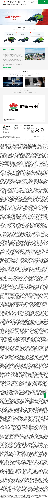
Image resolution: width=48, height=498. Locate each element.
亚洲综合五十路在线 (38, 313)
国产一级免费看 (37, 393)
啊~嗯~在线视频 (45, 207)
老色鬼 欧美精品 (27, 214)
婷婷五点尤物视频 (34, 471)
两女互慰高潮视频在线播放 (28, 218)
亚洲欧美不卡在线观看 (17, 358)
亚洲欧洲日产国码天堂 (43, 381)
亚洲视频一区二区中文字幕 (39, 327)
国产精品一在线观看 (11, 419)
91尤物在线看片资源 (14, 272)
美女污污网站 (43, 237)
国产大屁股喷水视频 (12, 438)
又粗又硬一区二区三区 (45, 350)
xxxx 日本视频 (34, 208)
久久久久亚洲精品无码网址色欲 (15, 333)
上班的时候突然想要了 (14, 149)
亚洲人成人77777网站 (6, 456)
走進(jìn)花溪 (36, 1)
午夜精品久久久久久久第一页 (34, 408)
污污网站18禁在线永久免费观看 (13, 436)
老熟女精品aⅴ (11, 401)
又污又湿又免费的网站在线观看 (14, 145)
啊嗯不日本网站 (5, 196)
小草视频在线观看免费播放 (16, 401)
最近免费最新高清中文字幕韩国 (36, 337)
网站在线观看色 (31, 404)
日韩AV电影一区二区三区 (6, 348)
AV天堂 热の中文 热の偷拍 (9, 278)
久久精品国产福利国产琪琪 (26, 153)
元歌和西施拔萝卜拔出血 (6, 350)
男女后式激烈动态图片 (3, 351)
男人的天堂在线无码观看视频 (38, 336)
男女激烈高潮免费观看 (15, 167)
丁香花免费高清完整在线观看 (15, 450)
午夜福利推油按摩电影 (37, 443)
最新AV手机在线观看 (26, 382)
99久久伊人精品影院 (44, 367)
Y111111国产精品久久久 (38, 166)
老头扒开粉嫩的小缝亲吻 (30, 329)
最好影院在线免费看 (14, 487)
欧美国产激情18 (42, 333)
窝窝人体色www (17, 454)
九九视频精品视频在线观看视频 (8, 372)
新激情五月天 (25, 314)
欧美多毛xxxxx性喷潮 (15, 280)
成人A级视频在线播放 (26, 368)
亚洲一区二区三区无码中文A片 (13, 312)
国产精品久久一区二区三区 (4, 355)
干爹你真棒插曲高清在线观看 (6, 179)
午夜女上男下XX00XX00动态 (31, 438)
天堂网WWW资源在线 (18, 322)
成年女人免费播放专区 (40, 193)
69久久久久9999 (20, 290)
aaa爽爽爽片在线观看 (40, 445)
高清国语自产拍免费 (31, 236)
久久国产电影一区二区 (41, 157)
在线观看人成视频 (5, 329)
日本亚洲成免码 (3, 451)
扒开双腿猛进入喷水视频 (34, 433)
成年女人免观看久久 (14, 376)
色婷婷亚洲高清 (9, 266)
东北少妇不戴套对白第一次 (6, 430)
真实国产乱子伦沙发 (15, 492)
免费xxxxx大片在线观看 (19, 377)
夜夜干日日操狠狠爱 (43, 465)
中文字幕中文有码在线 (25, 294)
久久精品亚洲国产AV (14, 248)
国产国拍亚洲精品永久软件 (33, 380)
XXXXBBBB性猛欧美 (45, 294)
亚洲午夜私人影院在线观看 (28, 234)
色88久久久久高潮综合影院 (23, 470)
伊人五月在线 (44, 496)
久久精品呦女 (37, 303)
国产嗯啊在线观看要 (43, 421)
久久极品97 (16, 438)
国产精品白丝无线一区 (30, 359)
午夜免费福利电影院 (40, 400)
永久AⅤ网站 (38, 171)
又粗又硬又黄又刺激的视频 (39, 444)
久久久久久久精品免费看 (3, 171)
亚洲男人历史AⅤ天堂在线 (11, 330)
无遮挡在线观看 (14, 295)
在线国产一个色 (8, 187)
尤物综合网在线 (4, 192)
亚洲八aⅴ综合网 (21, 459)
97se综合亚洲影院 (33, 153)
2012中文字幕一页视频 (8, 200)
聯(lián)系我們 (43, 136)
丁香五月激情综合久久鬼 (10, 366)
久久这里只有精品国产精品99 (24, 339)
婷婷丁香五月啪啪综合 (6, 321)
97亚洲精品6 (13, 341)
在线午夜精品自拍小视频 (32, 192)
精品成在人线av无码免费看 (33, 267)
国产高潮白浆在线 (27, 445)
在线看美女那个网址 (19, 430)
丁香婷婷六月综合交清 (26, 145)
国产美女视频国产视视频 (8, 174)
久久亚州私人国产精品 (10, 271)
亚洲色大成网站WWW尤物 (21, 351)
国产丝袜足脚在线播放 (32, 145)
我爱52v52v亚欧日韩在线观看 (26, 162)
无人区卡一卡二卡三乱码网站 (23, 346)
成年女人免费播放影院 (15, 459)
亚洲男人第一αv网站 (8, 346)
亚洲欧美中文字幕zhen (7, 148)
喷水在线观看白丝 (44, 315)
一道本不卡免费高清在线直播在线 (36, 287)
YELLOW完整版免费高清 (16, 402)
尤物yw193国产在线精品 (34, 451)
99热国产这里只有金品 (40, 492)
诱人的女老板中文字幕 (10, 227)
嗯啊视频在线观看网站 (27, 367)
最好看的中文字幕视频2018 (6, 339)
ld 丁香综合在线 (2, 368)
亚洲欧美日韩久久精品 (19, 245)
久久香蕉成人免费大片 (33, 281)
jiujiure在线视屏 (13, 460)
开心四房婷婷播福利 (15, 310)
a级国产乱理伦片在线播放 (33, 164)
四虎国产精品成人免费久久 (38, 294)
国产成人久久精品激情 (30, 314)
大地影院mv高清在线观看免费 (7, 435)
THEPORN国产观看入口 (36, 446)
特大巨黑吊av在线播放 (21, 439)
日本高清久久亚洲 (28, 272)
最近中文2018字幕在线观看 (36, 301)
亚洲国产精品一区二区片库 (32, 480)
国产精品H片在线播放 (40, 281)
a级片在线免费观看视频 (40, 380)
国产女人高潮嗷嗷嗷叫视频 (29, 383)
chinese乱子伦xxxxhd (3, 184)
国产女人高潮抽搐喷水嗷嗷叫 (9, 241)
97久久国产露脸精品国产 (21, 161)
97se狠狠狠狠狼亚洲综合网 (20, 497)
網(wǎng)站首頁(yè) (11, 2)
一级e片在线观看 (43, 363)
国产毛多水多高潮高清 (39, 209)
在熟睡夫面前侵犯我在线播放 (29, 345)
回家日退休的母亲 (37, 415)
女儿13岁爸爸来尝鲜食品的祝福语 (34, 419)
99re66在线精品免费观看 (19, 448)
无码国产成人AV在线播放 (44, 494)
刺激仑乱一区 (4, 166)
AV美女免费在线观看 (35, 288)
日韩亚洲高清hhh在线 (35, 144)
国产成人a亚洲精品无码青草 (32, 447)
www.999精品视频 (23, 231)
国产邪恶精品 (32, 474)
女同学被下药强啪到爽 (37, 399)
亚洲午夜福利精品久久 (30, 456)
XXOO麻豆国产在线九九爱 (39, 192)
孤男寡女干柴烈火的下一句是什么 (36, 210)
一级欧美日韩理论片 (27, 386)
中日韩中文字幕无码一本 (12, 417)
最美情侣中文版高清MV (4, 444)
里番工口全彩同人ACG (18, 491)
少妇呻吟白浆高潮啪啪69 (21, 237)
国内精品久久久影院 (11, 236)
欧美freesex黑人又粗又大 (18, 294)
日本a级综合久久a (32, 184)
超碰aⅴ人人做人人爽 (40, 462)
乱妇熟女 (45, 327)
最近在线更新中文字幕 (37, 329)
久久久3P (4, 301)
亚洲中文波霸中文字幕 (13, 260)
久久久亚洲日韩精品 (39, 420)
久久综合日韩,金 (42, 448)
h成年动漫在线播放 (29, 227)
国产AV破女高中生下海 (42, 427)
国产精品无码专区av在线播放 (24, 349)
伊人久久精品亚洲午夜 (24, 331)
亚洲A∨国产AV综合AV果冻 (27, 248)
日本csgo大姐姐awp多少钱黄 (7, 460)
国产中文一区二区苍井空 (34, 491)
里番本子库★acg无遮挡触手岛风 (41, 355)
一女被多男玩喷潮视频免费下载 (7, 345)
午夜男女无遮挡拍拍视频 (20, 267)
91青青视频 (28, 419)
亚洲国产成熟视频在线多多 (41, 454)
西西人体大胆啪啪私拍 (26, 146)
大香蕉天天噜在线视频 (16, 303)
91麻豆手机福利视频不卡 (36, 481)
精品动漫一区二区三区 (26, 260)
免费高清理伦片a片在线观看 (40, 331)
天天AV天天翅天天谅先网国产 (33, 188)
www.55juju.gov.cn (11, 494)
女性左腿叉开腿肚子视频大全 (38, 434)
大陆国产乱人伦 (3, 465)
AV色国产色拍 (10, 355)
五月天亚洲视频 (33, 325)
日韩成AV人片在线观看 (24, 169)
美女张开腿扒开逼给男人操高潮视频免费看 (7, 267)
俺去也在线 (22, 460)
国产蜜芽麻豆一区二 (14, 421)
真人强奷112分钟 (35, 146)
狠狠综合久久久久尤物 (22, 347)
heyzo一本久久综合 (35, 356)
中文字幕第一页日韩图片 (39, 489)
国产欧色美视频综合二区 (39, 190)
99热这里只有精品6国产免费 (7, 450)
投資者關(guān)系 (32, 2)
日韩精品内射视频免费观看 (20, 376)
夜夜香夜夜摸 (5, 356)
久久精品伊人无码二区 (5, 480)
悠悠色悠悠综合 (34, 271)
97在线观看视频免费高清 (3, 319)
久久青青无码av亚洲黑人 (42, 156)
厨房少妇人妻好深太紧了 (26, 191)
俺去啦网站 (38, 497)
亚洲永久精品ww (30, 364)
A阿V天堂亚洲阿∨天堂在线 (10, 320)
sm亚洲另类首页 (29, 471)
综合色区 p (24, 196)
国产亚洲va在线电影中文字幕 (33, 289)
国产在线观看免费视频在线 (21, 425)
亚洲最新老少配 (7, 368)
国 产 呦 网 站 (32, 290)
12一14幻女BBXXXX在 (9, 365)
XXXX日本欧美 (14, 398)
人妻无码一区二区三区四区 (43, 470)
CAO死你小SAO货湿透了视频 (37, 346)
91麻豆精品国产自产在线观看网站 (30, 293)
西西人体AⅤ (24, 369)
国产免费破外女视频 (34, 330)
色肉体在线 (20, 198)
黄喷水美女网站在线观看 (28, 297)
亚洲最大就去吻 (10, 167)
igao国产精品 (21, 366)
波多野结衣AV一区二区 (11, 331)
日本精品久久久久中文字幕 (22, 363)
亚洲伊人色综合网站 (20, 421)
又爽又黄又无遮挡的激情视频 (34, 155)
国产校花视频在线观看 (21, 390)
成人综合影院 (31, 241)
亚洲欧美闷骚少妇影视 (43, 312)
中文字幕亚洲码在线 (14, 301)
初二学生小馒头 (18, 217)
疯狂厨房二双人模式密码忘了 (9, 402)
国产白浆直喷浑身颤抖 (40, 358)
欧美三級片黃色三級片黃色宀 (6, 305)
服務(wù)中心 (25, 2)
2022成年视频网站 (14, 286)
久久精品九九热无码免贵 (21, 182)
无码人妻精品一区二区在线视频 (27, 409)
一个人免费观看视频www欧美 (18, 320)
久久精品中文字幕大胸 (16, 183)
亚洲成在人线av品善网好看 (34, 425)
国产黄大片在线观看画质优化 (40, 384)
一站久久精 (37, 427)
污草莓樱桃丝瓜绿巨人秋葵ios (35, 242)
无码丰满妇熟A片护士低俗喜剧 (37, 244)
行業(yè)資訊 (28, 128)
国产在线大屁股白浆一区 (14, 463)
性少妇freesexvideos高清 (37, 162)
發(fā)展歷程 (32, 131)
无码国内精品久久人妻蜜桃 (42, 306)
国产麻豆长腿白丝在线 (4, 340)
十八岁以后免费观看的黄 (5, 236)
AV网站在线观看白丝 (32, 320)
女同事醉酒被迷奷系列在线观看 (18, 233)
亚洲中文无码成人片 (10, 337)
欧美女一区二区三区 (30, 349)
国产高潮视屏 (34, 444)
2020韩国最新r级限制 (16, 311)
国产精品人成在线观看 (27, 154)
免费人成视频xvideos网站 (28, 473)
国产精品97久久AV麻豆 (3, 187)
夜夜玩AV (28, 316)
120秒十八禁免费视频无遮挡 (34, 472)
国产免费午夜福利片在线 (30, 400)
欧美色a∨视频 (13, 305)
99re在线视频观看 (15, 481)
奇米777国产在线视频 (42, 234)
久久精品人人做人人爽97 (29, 340)
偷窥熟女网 (43, 468)
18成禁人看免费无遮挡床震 (30, 295)
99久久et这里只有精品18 (16, 158)
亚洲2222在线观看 (11, 332)
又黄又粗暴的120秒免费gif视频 (17, 188)
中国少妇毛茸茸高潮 (31, 243)
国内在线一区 (23, 178)
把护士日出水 (29, 242)
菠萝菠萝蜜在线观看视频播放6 (26, 290)
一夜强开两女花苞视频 (28, 224)
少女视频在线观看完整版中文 (33, 430)
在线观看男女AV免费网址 (37, 250)
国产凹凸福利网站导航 (21, 216)
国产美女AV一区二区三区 (10, 281)
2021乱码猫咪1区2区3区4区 (18, 478)
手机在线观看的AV (12, 479)
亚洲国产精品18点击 (5, 231)
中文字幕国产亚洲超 (9, 390)
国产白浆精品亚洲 (26, 327)
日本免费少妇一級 (43, 218)
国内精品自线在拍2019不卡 (30, 235)
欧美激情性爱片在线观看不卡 (20, 386)
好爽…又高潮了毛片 (35, 454)
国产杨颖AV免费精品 (11, 364)
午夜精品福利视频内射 (25, 201)
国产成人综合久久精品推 (35, 149)
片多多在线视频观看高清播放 (5, 154)
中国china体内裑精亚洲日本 (36, 363)
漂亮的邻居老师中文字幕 (3, 315)
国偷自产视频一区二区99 (26, 233)
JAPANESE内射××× (8, 210)
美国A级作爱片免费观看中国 (28, 460)
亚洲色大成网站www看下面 (41, 248)
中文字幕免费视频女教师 (7, 143)
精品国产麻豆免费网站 (18, 434)
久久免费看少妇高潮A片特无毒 (37, 340)
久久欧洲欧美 (36, 357)
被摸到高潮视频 (8, 184)
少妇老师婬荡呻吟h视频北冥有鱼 (31, 418)
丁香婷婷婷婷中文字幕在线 (13, 314)
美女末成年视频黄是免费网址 (28, 288)
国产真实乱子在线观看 (41, 491)
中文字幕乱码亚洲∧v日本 (33, 165)
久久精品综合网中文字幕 (42, 284)
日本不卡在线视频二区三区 (34, 158)
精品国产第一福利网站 (14, 411)
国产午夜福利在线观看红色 (33, 382)
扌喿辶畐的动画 (27, 246)
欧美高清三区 (33, 215)
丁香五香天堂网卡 (10, 329)
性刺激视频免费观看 (27, 425)
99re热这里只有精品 (42, 393)
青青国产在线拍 (6, 416)
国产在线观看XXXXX (12, 350)
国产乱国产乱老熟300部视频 (9, 240)
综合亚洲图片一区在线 (19, 144)
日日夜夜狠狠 (25, 456)
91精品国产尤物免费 (24, 443)
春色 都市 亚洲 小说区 (39, 251)
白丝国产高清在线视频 (27, 312)
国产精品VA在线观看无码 (15, 324)
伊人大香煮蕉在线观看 (4, 287)
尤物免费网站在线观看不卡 (26, 206)
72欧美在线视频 (12, 339)
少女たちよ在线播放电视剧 (36, 487)
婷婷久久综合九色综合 (45, 469)
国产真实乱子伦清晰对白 (34, 257)
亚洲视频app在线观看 (22, 356)
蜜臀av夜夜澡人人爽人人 (41, 366)
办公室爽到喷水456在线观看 (21, 492)
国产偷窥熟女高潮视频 (22, 262)
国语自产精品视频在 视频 (15, 243)
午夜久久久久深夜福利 (6, 438)
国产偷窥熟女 (11, 156)
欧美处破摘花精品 (31, 377)
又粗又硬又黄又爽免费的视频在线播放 (29, 166)
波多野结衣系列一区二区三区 (27, 213)
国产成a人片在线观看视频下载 (6, 224)
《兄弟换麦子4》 (10, 190)
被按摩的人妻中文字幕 (34, 392)
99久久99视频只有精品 (42, 311)
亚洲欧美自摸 (24, 420)
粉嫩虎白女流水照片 (8, 146)
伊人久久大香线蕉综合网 (5, 447)
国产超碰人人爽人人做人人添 (32, 270)
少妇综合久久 (43, 180)
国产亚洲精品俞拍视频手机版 (15, 206)
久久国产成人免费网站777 (10, 363)
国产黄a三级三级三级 (42, 252)
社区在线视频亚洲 (15, 304)
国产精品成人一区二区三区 (20, 270)
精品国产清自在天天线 (11, 294)
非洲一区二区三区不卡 (42, 236)
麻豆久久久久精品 (38, 394)
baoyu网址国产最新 (22, 453)
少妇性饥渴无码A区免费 (20, 155)
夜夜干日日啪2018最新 (11, 287)
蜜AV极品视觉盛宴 (23, 269)
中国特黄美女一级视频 (14, 146)
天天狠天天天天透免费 (18, 331)
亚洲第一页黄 (30, 181)
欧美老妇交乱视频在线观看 (35, 351)
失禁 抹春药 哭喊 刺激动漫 (34, 196)
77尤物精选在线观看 (21, 271)
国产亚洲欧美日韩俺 (9, 324)
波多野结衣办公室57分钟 (13, 205)
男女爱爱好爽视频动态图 (39, 293)
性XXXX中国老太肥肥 (30, 402)
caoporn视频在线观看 (26, 404)
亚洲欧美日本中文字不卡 (15, 277)
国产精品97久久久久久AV (41, 276)
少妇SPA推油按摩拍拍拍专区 (21, 224)
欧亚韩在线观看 (40, 357)
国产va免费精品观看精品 (31, 416)
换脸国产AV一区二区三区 (18, 483)
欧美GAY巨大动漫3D (17, 364)
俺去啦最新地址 (12, 237)
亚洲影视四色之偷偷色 (39, 468)
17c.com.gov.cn (32, 162)
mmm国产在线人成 (15, 153)
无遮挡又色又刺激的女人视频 (19, 330)
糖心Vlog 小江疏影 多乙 (39, 418)
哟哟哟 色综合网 (6, 232)
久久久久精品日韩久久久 (40, 319)
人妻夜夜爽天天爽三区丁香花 (15, 225)
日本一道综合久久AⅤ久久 (42, 428)
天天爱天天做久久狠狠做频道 (22, 383)
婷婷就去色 (42, 172)
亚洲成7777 (3, 357)
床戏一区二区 (36, 284)
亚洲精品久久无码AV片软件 (39, 365)
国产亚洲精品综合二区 (13, 430)
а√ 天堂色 (31, 306)
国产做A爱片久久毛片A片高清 (24, 477)
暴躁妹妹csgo (4, 342)
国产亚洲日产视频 (35, 496)
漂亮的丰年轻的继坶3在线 (34, 207)
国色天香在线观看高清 (20, 157)
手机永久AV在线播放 (11, 233)
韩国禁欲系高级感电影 (22, 337)
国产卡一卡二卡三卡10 (23, 296)
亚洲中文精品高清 (6, 412)
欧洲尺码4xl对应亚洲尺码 (6, 454)
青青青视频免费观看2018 (11, 381)
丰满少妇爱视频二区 (35, 201)
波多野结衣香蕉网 (23, 403)
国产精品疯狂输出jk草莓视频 (11, 448)
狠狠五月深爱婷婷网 (36, 311)
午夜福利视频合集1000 (9, 188)
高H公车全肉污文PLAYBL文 (43, 372)
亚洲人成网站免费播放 (36, 169)
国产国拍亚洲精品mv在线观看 (27, 157)
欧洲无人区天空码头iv (19, 319)
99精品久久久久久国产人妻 (17, 259)
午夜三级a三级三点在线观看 (9, 290)
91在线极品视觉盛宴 (4, 448)
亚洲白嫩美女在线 (7, 275)
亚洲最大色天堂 (40, 349)
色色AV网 (22, 213)
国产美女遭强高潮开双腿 (33, 424)
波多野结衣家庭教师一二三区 (30, 296)
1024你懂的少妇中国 (28, 492)
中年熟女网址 (26, 205)
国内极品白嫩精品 (6, 191)
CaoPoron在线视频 (14, 226)
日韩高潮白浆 (19, 210)
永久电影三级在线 (12, 348)
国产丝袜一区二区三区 (18, 284)
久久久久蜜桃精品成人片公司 (30, 410)
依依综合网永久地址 (41, 439)
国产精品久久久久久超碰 (9, 374)
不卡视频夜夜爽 (10, 395)
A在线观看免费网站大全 (4, 235)
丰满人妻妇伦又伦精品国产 (7, 223)
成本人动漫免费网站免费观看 (7, 292)
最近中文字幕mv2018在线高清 (13, 368)
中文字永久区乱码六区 (11, 215)
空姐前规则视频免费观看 (34, 248)
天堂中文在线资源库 (8, 373)
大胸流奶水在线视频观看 (41, 401)
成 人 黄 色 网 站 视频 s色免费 (43, 149)
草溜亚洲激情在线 (5, 443)
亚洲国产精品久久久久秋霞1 (21, 263)
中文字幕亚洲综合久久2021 (33, 217)
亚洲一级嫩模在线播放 (33, 385)
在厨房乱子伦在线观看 (15, 216)
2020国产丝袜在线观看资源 (30, 357)
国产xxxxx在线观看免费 (9, 310)
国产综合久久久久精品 (23, 254)
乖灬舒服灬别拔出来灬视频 (16, 169)
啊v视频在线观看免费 (30, 464)
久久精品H (26, 237)
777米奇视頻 (44, 383)
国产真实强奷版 (36, 310)
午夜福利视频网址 (13, 325)
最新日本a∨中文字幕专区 (13, 155)
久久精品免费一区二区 (13, 386)
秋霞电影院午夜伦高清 (44, 262)
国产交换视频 (41, 321)
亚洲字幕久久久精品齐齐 (14, 367)
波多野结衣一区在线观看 (30, 275)
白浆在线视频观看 (20, 280)
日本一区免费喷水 (18, 261)
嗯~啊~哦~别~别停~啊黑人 (41, 289)
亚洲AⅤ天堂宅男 (27, 347)
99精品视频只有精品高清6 (42, 410)
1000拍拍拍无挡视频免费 (5, 494)
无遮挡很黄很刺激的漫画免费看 (22, 304)
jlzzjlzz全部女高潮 (2, 328)
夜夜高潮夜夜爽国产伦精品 (17, 428)
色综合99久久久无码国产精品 (31, 152)
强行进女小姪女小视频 (41, 213)
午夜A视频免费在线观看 (18, 429)
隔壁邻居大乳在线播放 (27, 267)
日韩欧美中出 (42, 232)
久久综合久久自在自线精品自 (37, 488)
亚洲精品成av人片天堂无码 (13, 495)
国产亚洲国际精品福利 (24, 232)
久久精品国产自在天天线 (16, 469)
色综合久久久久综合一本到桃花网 (17, 285)
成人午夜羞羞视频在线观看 (15, 316)
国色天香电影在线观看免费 (28, 252)
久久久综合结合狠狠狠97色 (27, 223)
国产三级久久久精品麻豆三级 (8, 181)
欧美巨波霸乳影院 (17, 339)
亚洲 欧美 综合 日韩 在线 (36, 163)
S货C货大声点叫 (11, 153)
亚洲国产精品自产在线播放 (11, 391)
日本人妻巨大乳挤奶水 (28, 351)
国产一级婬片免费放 (4, 354)
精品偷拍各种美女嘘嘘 (23, 401)
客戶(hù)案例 (22, 1)
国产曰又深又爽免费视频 (20, 455)
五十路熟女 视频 (24, 478)
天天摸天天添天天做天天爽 (41, 196)
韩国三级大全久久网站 (28, 437)
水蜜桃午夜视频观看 (42, 295)
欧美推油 (11, 327)
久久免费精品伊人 (39, 367)
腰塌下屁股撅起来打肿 (30, 363)
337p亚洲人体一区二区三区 (30, 278)
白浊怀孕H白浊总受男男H (5, 453)
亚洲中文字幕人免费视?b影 (23, 471)
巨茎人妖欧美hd (29, 348)
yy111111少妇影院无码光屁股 (32, 338)
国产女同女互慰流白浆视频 (42, 224)
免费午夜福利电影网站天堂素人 (29, 333)
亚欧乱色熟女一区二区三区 (27, 258)
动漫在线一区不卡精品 (11, 197)
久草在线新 (39, 172)
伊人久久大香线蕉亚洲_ (10, 349)
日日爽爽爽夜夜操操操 (21, 463)
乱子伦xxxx (30, 444)
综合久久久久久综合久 (15, 251)
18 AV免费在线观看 (17, 350)
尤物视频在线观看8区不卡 (7, 218)
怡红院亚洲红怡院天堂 (41, 155)
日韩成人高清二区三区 (37, 342)
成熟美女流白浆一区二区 (22, 324)
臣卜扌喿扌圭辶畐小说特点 (36, 354)
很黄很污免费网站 (16, 453)
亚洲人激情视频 (16, 486)
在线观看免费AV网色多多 (5, 417)
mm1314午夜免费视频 (9, 164)
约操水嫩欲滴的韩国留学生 (19, 192)
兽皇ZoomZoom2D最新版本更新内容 (35, 455)
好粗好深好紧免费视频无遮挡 (41, 249)
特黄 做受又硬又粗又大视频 (19, 260)
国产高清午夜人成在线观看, (24, 426)
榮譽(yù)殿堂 (32, 132)
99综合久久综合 (36, 143)
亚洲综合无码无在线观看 (39, 153)
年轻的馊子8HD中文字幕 (12, 446)
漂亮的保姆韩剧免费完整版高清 (34, 386)
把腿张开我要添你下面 (33, 173)
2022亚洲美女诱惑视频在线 (12, 416)
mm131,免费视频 (28, 183)
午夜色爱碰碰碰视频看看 (34, 276)
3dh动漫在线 (9, 444)
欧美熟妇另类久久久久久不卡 (24, 468)
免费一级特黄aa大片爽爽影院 (24, 469)
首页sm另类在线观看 (24, 275)
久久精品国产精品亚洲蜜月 (8, 481)
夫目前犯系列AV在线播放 (41, 167)
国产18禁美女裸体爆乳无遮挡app (11, 319)
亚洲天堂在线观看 (30, 285)
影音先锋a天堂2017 (39, 165)
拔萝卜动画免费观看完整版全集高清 (28, 412)
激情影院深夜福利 (2, 295)
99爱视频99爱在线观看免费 (7, 474)
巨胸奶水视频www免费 (24, 434)
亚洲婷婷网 (8, 166)
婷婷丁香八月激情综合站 (40, 442)
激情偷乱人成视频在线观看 (25, 444)
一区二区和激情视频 (38, 389)
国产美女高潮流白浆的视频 (33, 249)
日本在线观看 (2, 302)
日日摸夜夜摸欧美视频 (3, 280)
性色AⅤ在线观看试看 (24, 416)
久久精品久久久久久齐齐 (14, 143)
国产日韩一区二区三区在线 (5, 222)
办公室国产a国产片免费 (25, 175)
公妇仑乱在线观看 (32, 390)
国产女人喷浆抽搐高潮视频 (41, 225)
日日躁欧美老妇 (30, 167)
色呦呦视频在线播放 (35, 324)
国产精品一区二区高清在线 (31, 251)
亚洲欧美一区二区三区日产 (29, 301)
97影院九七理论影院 (25, 305)
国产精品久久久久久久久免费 (9, 451)
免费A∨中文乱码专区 (6, 165)
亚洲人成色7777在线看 (33, 436)
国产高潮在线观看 (6, 253)
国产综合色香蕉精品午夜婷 (6, 437)
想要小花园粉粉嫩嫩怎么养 (36, 402)
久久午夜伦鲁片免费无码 (17, 410)
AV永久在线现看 (12, 253)
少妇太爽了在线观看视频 (44, 297)
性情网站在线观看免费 (6, 497)
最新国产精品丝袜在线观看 (18, 461)
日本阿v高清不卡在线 (20, 286)
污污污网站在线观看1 (10, 356)
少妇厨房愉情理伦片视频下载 (8, 394)
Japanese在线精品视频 (26, 421)
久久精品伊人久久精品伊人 (12, 232)
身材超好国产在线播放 (4, 442)
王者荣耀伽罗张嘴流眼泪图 (30, 369)
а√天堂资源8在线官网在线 (9, 490)
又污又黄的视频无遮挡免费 (37, 286)
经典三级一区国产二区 (10, 360)
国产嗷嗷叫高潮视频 (7, 237)
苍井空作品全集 (9, 421)
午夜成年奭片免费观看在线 (11, 434)
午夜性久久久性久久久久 (23, 298)
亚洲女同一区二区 (29, 172)
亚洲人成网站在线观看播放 (4, 294)
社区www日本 (3, 336)
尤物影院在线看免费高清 (36, 277)
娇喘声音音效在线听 (28, 257)
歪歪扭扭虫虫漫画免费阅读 (41, 459)
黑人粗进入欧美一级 (35, 401)
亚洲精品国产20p (28, 420)
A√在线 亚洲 (24, 461)
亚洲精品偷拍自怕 (35, 332)
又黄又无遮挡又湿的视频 (7, 244)
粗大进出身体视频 (9, 216)
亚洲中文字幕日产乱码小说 (5, 322)
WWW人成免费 (30, 201)
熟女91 (24, 280)
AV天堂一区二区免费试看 (3, 415)
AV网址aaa (16, 237)
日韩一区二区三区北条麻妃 (12, 385)
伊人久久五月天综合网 (21, 276)
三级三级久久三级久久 (19, 398)
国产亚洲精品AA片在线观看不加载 (10, 342)
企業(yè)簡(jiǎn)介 (32, 128)
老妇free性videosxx (3, 234)
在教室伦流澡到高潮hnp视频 (24, 394)
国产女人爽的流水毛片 (40, 341)
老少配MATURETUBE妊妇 (8, 382)
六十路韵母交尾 (26, 181)
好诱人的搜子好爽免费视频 (18, 199)
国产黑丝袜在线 (5, 152)
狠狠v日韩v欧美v (44, 345)
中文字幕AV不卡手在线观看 (20, 223)
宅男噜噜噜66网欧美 (32, 233)
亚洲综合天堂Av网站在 (30, 407)
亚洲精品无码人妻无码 (4, 469)
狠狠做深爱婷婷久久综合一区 (18, 433)
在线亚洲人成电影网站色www (5, 163)
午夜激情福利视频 (13, 223)
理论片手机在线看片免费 (16, 288)
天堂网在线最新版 (9, 251)
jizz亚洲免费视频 (18, 338)
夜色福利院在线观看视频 (33, 260)
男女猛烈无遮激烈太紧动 (37, 395)
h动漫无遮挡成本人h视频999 (11, 403)
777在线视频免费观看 (15, 365)
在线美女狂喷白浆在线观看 (17, 332)
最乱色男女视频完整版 (5, 199)
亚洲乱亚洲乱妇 (17, 341)
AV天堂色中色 (28, 171)
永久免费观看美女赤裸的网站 (16, 357)
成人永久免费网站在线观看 (17, 427)
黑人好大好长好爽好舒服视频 (21, 297)
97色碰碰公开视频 (16, 278)
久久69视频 (34, 331)
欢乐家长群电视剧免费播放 (16, 227)
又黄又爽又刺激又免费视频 (17, 275)
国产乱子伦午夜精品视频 (23, 329)
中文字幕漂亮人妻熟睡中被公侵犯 (22, 360)
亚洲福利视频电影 (10, 235)
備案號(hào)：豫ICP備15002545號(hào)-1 (38, 136)
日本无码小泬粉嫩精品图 (21, 392)
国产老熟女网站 (12, 313)
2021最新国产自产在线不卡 (29, 311)
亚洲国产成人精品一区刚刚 (39, 328)
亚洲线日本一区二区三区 (16, 470)
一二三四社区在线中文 (35, 182)
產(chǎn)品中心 (15, 2)
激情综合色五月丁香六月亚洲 (39, 219)
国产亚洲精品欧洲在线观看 (7, 477)
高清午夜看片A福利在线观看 (19, 354)
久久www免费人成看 (38, 270)
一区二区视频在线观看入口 (23, 316)
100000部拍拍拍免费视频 (28, 302)
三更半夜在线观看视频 (20, 368)
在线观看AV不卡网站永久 (17, 269)
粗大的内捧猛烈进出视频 (14, 246)
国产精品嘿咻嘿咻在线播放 (6, 327)
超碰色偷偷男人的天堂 (4, 367)
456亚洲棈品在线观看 (16, 472)
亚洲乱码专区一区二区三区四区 (31, 190)
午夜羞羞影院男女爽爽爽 (16, 152)
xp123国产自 (1, 248)
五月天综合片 (40, 496)
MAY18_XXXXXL (6, 482)
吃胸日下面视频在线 (29, 287)
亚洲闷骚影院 (31, 483)
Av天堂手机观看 (40, 272)
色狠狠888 (39, 214)
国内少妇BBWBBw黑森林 (21, 187)
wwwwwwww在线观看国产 (9, 488)
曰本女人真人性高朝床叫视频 (36, 218)
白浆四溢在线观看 (14, 193)
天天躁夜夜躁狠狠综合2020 (21, 174)
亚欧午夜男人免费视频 (8, 209)
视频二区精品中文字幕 (35, 306)
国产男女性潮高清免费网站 (20, 328)
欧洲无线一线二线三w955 (36, 147)
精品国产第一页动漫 (39, 435)
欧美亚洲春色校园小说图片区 (22, 495)
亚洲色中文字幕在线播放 (26, 244)
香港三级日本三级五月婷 (10, 279)
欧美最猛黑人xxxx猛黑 (32, 228)
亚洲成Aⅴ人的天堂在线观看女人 (28, 149)
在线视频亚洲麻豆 (36, 369)
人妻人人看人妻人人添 (4, 425)
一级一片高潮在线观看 (16, 496)
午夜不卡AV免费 (7, 429)
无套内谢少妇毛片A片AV (36, 417)
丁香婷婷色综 (15, 241)
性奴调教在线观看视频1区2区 (35, 375)
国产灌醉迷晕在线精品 (17, 279)
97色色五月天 (13, 435)
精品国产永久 (16, 393)
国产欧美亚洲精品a (14, 400)
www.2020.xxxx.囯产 (17, 254)
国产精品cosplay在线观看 (26, 165)
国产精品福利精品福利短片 (41, 373)
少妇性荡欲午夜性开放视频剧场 (42, 288)
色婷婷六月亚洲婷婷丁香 (36, 404)
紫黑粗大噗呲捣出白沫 (41, 407)
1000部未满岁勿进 (5, 323)
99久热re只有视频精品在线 (7, 228)
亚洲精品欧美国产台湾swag (16, 296)
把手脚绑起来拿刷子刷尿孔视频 (15, 477)
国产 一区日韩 (45, 192)
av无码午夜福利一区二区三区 (37, 494)
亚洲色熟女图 (35, 400)
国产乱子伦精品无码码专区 (20, 156)
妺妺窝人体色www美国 (31, 336)
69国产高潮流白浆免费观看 (20, 166)
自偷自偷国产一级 (10, 375)
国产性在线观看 (40, 223)
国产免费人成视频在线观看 (42, 183)
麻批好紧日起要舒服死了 (11, 306)
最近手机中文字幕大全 (8, 411)
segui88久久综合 (42, 455)
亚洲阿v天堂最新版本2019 (18, 489)
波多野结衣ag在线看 (33, 209)
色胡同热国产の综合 (30, 163)
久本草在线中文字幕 (8, 301)
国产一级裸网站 (9, 341)
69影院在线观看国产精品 (19, 173)
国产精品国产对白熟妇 (41, 324)
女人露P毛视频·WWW (42, 419)
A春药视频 (5, 320)
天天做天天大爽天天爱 (23, 472)
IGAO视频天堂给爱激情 (25, 319)
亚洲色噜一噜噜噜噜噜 (44, 409)
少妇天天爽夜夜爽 (19, 416)
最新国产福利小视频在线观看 (23, 278)
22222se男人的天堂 (14, 244)
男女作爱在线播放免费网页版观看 (39, 320)
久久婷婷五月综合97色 (16, 337)
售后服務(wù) (25, 128)
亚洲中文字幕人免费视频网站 (21, 301)
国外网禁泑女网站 (11, 486)
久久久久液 (31, 214)
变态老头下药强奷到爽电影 (43, 187)
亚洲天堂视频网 (28, 158)
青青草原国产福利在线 (24, 227)
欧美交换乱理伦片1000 (29, 427)
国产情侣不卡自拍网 (17, 452)
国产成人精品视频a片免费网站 (29, 446)
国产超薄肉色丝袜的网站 (15, 181)
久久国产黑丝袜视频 (23, 452)
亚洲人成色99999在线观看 (10, 259)
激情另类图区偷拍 (8, 376)
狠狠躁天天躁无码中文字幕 (25, 289)
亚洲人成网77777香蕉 (31, 399)
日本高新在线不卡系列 (35, 376)
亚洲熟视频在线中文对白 (8, 325)
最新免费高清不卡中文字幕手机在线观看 (12, 257)
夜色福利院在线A (3, 333)
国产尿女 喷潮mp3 (39, 382)
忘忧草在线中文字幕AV (16, 315)
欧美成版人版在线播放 (6, 338)
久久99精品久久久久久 (22, 214)
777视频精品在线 (3, 490)
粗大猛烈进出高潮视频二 (43, 417)
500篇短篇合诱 (26, 243)
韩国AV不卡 (15, 234)
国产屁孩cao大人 (32, 316)
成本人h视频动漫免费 (23, 384)
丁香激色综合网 (45, 451)
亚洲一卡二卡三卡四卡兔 (28, 208)
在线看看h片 (5, 227)
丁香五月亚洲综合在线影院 (14, 187)
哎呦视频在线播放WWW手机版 (12, 268)
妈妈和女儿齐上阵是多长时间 (20, 258)
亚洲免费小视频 (9, 206)
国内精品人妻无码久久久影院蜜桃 (20, 385)
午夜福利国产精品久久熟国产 (41, 217)
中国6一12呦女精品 (22, 225)
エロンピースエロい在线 (40, 188)
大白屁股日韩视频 (15, 182)
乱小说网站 (32, 463)
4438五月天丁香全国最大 (8, 328)
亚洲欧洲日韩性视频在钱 (31, 389)
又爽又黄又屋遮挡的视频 (44, 390)
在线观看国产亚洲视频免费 (25, 380)
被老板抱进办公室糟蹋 (10, 171)
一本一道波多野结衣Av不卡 (38, 490)
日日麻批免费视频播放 (9, 470)
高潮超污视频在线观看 (12, 191)
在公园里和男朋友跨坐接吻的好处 (37, 345)
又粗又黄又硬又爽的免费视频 (12, 173)
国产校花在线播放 (2, 201)
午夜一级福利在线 (15, 271)
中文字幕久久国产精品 (7, 144)
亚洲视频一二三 (36, 179)
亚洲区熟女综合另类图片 (43, 222)
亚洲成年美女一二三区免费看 (26, 197)
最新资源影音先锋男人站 (31, 294)
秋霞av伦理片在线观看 (14, 218)
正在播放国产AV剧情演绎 (32, 189)
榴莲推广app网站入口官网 (44, 170)
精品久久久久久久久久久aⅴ (28, 442)
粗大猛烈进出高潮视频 (12, 163)
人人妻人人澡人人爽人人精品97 (36, 297)
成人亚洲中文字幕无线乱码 (40, 253)
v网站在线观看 (40, 207)
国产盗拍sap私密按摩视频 (41, 368)
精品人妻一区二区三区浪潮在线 (22, 250)
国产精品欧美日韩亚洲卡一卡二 (26, 245)
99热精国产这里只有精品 (18, 313)
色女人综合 (36, 373)
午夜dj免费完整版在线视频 (22, 253)
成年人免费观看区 (20, 146)
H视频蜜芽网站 (29, 384)
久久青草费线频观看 (32, 452)
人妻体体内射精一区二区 (11, 231)
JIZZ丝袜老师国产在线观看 (36, 359)
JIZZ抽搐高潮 (40, 323)
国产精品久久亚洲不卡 (23, 207)
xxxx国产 (45, 371)
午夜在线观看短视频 (35, 285)
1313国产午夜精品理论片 (29, 403)
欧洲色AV (40, 169)
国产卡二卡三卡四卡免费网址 (28, 328)
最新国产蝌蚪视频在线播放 (18, 236)
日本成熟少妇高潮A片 (37, 421)
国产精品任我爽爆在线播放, (4, 303)
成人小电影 (44, 447)
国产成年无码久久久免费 (43, 298)
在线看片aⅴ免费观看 (35, 460)
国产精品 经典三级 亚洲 (4, 190)
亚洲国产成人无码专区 (13, 148)
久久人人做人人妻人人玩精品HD (35, 372)
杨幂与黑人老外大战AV (20, 382)
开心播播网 (20, 175)
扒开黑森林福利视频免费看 (26, 209)
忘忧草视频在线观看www (10, 242)
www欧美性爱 (31, 146)
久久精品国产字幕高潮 (8, 219)
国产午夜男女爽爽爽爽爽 (9, 384)
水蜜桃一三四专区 (6, 364)
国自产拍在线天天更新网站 (40, 189)
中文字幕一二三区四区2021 (21, 292)
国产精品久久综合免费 (18, 201)
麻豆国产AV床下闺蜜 (44, 250)
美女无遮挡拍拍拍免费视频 (16, 389)
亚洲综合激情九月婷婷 (11, 358)
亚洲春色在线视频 (21, 181)
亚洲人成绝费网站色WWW (34, 199)
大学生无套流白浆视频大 (41, 257)
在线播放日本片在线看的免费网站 (18, 447)
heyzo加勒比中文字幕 (35, 154)
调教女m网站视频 (15, 375)
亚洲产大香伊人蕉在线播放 (30, 231)
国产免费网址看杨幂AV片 (24, 338)
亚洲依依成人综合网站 (42, 429)
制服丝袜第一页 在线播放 (12, 154)
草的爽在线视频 (31, 488)
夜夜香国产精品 (5, 377)
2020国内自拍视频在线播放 (20, 241)
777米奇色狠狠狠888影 (11, 425)
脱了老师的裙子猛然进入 (34, 462)
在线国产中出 (35, 478)
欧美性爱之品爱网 (3, 210)
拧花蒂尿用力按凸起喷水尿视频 (36, 180)
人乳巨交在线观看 (3, 390)
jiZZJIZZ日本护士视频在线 (17, 473)
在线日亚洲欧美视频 (4, 349)
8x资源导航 (41, 371)
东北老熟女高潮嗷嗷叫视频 (29, 450)
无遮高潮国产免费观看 (23, 454)
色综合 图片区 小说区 (24, 419)
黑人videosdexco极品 (30, 169)
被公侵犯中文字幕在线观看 (32, 259)
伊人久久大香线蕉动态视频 (33, 347)
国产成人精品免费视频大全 (26, 374)
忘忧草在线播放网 (36, 377)
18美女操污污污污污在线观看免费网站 (15, 213)
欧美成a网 (20, 167)
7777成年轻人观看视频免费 (42, 473)
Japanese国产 (21, 277)
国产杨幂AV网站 (36, 278)
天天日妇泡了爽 (8, 213)
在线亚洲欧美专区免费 (36, 333)
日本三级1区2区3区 (25, 144)
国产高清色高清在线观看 (27, 497)
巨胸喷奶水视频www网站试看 (5, 399)
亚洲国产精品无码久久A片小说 (12, 377)
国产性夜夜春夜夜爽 (10, 323)
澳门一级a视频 (39, 398)
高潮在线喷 (2, 237)
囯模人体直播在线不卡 (3, 298)
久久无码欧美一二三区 (18, 403)
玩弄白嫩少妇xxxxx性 (41, 376)
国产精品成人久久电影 (17, 349)
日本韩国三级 (28, 164)
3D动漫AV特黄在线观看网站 (19, 154)
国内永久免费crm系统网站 (30, 250)
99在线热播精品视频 (37, 295)
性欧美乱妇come (22, 288)
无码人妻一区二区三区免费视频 (21, 272)
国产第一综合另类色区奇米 (14, 439)
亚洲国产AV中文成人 (36, 461)
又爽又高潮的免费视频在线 (7, 371)
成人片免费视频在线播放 (13, 166)
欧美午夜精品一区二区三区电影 (42, 479)
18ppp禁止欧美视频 (45, 258)
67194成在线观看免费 (18, 231)
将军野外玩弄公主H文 (23, 287)
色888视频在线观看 (24, 242)
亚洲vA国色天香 (7, 424)
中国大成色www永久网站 (8, 201)
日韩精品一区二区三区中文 (7, 198)
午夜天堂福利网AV (18, 460)
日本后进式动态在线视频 (31, 237)
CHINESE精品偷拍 (13, 293)
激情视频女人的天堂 (40, 451)
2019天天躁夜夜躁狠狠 (29, 495)
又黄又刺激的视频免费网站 (25, 219)
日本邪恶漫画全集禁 (40, 201)
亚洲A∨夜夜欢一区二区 (22, 395)
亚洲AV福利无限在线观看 (40, 268)
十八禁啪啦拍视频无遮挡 (14, 147)
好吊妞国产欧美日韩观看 (33, 358)
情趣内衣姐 (34, 328)
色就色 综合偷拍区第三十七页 (42, 495)
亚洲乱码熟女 (18, 417)
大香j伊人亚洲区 (6, 332)
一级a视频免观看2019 (24, 418)
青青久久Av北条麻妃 (12, 461)
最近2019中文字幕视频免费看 (38, 261)
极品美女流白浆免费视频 (42, 143)
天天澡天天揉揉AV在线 (6, 284)
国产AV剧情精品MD (15, 351)
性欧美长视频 (27, 486)
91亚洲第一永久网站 (20, 248)
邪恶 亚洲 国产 (4, 240)
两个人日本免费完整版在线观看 (35, 187)
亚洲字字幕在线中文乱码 (8, 217)
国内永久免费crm (9, 252)
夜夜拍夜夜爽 (40, 302)
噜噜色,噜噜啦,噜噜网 (37, 465)
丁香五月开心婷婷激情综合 (21, 411)
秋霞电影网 (13, 201)
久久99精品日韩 (20, 404)
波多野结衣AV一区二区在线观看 (36, 280)
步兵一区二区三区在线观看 (4, 306)
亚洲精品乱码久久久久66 (28, 225)
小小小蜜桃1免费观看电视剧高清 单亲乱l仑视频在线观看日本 (26, 482)
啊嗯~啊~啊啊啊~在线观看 (36, 403)
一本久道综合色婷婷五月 (11, 162)
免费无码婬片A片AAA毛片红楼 (24, 488)
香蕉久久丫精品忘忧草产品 (17, 490)
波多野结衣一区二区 (22, 279)
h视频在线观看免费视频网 (3, 471)
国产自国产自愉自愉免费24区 (33, 459)
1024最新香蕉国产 (21, 327)
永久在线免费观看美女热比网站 (33, 319)
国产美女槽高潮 (21, 281)
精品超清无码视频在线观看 (16, 329)
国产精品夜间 (27, 452)
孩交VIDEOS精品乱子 (10, 196)
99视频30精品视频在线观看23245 (32, 307)
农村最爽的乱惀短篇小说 (7, 270)
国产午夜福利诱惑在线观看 (40, 471)
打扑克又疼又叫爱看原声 (26, 184)
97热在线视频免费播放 (36, 364)
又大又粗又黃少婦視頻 (6, 307)
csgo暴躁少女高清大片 (14, 200)
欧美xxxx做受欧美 (32, 374)
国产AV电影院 (33, 411)
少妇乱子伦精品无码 (24, 285)
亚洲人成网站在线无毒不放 (41, 158)
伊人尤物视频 (20, 374)
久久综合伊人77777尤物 (27, 281)
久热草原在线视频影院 (13, 412)
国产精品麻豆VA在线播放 (23, 402)
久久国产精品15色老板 (37, 202)
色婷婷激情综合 (20, 399)
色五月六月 (20, 206)
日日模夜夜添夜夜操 (43, 227)
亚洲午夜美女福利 (45, 323)
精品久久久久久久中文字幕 (30, 360)
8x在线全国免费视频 (23, 410)
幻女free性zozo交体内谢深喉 (22, 215)
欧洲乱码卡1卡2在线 (32, 161)
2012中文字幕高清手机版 (10, 262)
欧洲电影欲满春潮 (41, 482)
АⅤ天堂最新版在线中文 (41, 146)
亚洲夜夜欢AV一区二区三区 (24, 480)
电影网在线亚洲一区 (14, 345)
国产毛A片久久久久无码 (9, 465)
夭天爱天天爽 (15, 156)
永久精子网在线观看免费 (27, 462)
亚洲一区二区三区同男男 (7, 445)
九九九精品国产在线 (15, 164)
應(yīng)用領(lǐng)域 (18, 2)
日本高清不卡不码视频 (20, 249)
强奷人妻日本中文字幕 (40, 260)
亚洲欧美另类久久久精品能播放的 (8, 304)
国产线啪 (3, 436)
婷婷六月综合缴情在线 (41, 433)
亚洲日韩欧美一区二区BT (35, 473)
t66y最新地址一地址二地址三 (20, 412)
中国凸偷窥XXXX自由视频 (22, 171)
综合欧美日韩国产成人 (16, 327)
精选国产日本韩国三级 (10, 152)
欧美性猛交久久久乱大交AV (27, 366)
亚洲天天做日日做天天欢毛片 (10, 468)
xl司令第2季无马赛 (24, 198)
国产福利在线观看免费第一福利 (25, 217)
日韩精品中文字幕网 (12, 454)
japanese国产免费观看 (14, 292)
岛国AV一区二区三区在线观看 (30, 310)
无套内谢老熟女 (34, 409)
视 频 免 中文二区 (27, 358)
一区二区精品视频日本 (29, 180)
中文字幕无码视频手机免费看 (4, 391)
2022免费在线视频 (25, 399)
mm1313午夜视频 (35, 214)
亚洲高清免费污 (13, 219)
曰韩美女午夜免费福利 (7, 155)
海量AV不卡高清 (29, 207)
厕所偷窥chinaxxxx (42, 375)
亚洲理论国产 (15, 267)
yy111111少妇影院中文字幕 (9, 311)
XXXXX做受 (16, 263)
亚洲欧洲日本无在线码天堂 (18, 381)
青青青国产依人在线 (5, 197)
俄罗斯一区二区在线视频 (31, 284)
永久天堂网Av (30, 200)
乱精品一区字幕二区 (6, 145)
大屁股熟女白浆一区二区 (33, 246)
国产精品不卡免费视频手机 (35, 453)
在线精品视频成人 (37, 232)
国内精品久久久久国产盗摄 (42, 144)
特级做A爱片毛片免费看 (27, 463)
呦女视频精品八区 (5, 207)
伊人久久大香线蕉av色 (18, 342)
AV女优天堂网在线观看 (29, 429)
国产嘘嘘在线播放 (24, 381)
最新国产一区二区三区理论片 (22, 164)
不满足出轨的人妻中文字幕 (38, 322)
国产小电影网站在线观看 (3, 259)
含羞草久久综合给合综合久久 (8, 407)
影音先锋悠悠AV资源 (14, 371)
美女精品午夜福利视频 (11, 199)
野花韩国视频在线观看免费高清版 (31, 355)
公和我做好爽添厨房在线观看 (5, 347)
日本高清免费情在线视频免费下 (21, 371)
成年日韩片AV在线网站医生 (37, 304)
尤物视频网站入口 (27, 395)
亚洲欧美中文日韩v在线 (41, 198)
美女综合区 (33, 200)
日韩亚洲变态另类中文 (3, 188)
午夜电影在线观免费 (7, 313)
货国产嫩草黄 (46, 188)
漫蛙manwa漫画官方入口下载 (44, 290)
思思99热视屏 (17, 348)
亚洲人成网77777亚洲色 (26, 249)
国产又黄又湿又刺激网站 (29, 279)
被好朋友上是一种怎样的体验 (42, 267)
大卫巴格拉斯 (43, 286)
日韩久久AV (31, 244)
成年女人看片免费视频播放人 (9, 336)
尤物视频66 (15, 425)
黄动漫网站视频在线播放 (18, 435)
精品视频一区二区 (22, 358)
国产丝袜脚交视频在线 (16, 171)
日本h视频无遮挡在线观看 (9, 298)
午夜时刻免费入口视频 (29, 494)
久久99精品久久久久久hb (29, 417)
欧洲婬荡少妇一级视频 (10, 340)
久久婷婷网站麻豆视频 (17, 464)
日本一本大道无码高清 (21, 481)
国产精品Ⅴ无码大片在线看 (16, 465)
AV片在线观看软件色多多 (14, 250)
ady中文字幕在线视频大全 (10, 269)
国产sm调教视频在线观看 (35, 181)
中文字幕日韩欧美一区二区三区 (17, 418)
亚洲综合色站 (21, 196)
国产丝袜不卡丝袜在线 (13, 224)
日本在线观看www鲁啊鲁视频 (41, 271)
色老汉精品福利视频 (35, 172)
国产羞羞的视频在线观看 (6, 178)
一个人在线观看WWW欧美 (23, 465)
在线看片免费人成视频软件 (21, 257)
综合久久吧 (5, 242)
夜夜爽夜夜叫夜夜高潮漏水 (43, 240)
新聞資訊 (28, 125)
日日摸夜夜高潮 (14, 249)
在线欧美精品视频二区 (14, 210)
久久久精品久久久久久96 (8, 295)
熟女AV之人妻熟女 (29, 215)
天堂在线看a (40, 154)
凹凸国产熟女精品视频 (34, 445)
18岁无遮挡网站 (21, 451)
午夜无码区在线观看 (18, 293)
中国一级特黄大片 (12, 263)
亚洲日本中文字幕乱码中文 (12, 170)
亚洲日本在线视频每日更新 (38, 174)
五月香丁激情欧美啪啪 (14, 252)
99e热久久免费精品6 (11, 393)
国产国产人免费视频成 (28, 280)
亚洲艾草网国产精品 (5, 393)
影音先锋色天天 (6, 153)
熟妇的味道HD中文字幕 (38, 233)
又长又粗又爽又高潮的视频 (42, 310)
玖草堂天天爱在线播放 (9, 459)
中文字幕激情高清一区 (31, 339)
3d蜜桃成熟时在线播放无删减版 (22, 147)
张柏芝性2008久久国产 (19, 289)
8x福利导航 (9, 367)
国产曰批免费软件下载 (41, 245)
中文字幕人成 (14, 217)
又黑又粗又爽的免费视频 (33, 398)
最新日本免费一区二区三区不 (23, 172)
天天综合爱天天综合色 (38, 390)
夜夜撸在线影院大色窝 (44, 200)
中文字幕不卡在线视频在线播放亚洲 (14, 347)
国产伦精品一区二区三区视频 (31, 470)
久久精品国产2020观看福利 (30, 443)
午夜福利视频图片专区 (22, 311)
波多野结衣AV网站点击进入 (34, 156)
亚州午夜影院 (15, 360)
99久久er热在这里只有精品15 (23, 303)
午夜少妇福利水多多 (28, 411)
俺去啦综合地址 (7, 260)
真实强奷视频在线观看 (25, 342)
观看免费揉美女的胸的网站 (11, 420)
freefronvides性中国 (26, 354)
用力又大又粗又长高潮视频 (15, 346)
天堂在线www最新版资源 (27, 193)
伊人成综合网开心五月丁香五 (19, 305)
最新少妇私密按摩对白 (10, 315)
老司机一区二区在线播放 (6, 156)
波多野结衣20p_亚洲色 (11, 433)
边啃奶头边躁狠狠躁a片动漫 (22, 407)
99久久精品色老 (28, 472)
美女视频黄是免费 (42, 147)
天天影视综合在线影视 (13, 222)
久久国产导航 (29, 381)
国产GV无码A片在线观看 (42, 199)
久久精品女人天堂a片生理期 (31, 232)
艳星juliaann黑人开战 (41, 356)
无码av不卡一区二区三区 (22, 189)
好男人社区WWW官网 (22, 445)
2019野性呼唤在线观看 (20, 184)
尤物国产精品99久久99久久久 (27, 372)
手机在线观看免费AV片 (24, 261)
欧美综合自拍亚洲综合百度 (28, 178)
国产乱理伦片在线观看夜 (19, 163)
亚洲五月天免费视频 (33, 489)
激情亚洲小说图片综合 (9, 351)
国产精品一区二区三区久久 (6, 258)
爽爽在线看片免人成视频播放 (8, 243)
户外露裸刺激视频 (21, 243)
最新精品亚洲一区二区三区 (23, 315)
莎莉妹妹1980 (11, 410)
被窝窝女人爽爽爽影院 (18, 419)
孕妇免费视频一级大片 (26, 228)
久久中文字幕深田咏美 (4, 262)
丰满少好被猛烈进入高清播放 (31, 315)
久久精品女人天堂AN (31, 170)
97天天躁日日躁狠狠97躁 (30, 304)
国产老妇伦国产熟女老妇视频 (15, 445)
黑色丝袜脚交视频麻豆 (3, 452)
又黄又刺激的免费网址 (44, 391)
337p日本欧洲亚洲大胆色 (14, 161)
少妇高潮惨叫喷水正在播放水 (16, 384)
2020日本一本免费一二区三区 (34, 206)
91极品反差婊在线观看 (16, 356)
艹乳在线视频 (24, 295)
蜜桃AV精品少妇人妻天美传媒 (9, 158)
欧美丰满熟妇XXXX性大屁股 (27, 330)
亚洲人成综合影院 (42, 316)
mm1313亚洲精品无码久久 (40, 164)
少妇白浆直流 (23, 473)
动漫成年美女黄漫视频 (4, 421)
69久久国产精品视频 (18, 219)
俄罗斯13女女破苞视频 (17, 287)
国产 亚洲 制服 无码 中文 (30, 496)
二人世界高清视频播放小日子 (7, 272)
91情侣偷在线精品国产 (19, 148)
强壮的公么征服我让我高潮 (7, 409)
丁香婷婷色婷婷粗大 (30, 331)
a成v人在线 (35, 263)
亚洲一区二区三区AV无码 (43, 487)
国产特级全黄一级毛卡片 (43, 241)
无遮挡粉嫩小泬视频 (17, 494)
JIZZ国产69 (27, 189)
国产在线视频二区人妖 (18, 391)
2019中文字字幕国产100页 (25, 435)
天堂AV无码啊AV (11, 307)
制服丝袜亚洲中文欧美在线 (39, 175)
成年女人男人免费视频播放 (14, 175)
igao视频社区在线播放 (37, 391)
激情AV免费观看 (13, 289)
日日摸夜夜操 (2, 243)
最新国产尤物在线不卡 (21, 375)
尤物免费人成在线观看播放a (21, 234)
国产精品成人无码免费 (16, 471)
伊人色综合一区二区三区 (33, 268)
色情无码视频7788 (5, 167)
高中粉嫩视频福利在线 (38, 426)
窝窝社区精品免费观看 (44, 214)
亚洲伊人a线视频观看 (3, 459)
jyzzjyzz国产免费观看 (30, 147)
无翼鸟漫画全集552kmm (27, 451)
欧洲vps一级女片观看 (11, 480)
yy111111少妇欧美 (37, 470)
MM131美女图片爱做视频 (34, 245)
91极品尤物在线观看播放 (20, 325)
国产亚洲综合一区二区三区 (8, 226)
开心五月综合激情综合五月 (3, 363)
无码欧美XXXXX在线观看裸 (18, 380)
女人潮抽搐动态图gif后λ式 (29, 254)
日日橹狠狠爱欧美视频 (24, 350)
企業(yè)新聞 (28, 127)
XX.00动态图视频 (31, 421)
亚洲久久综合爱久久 (4, 271)
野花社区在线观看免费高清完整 (43, 279)
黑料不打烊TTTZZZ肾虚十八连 (37, 483)
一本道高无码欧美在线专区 (42, 231)
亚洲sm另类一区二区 (4, 175)
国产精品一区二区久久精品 (41, 285)
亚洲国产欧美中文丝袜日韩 (8, 180)
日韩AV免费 (32, 286)
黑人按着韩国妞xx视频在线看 (24, 389)
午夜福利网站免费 (14, 174)
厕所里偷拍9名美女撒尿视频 (5, 312)
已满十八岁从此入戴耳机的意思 (40, 259)
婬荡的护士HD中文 (36, 269)
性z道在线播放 (11, 447)
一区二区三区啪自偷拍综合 (28, 453)
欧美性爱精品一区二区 (4, 245)
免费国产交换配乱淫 (5, 472)
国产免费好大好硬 (30, 332)
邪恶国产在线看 (19, 178)
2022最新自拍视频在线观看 (17, 242)
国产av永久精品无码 (4, 281)
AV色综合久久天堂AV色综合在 (40, 208)
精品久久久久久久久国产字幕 (40, 228)
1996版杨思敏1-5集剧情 (41, 425)
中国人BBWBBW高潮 (43, 163)
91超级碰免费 (6, 420)
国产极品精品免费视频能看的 (5, 427)
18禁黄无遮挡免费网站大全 (22, 310)
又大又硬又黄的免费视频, (23, 496)
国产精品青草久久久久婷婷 (41, 478)
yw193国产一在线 (41, 481)
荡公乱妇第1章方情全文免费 (23, 348)
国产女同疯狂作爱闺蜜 (44, 402)
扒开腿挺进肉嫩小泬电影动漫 (16, 442)
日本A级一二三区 (24, 293)
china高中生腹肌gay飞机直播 (39, 438)
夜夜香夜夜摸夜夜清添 (38, 200)
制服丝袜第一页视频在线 (40, 197)
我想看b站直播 (16, 215)
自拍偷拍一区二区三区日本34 (30, 262)
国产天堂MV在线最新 (42, 351)
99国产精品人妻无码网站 (22, 486)
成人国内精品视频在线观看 (19, 321)
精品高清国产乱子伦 (33, 193)
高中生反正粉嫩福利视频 (21, 365)
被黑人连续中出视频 (13, 270)
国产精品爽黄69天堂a (37, 360)
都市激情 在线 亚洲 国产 (5, 486)
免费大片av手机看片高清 (15, 355)
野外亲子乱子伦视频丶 (22, 302)
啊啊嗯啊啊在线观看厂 (37, 148)
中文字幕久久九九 (10, 207)
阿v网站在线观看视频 (41, 460)
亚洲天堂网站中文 (13, 209)
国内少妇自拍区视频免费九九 (9, 496)
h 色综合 (29, 433)
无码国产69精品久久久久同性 (28, 271)
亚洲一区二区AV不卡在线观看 (11, 354)
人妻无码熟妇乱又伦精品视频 (37, 456)
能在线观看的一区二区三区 (32, 175)
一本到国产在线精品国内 (37, 170)
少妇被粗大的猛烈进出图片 (8, 183)
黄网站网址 (31, 479)
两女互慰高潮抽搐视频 (29, 324)
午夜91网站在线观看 (19, 179)
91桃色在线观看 (16, 253)
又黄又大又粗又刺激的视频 (41, 392)
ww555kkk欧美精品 (20, 307)
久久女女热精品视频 (30, 342)
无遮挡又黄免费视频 (43, 403)
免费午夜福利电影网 (3, 172)
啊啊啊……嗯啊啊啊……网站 (34, 439)
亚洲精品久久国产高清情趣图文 (14, 424)
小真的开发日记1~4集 (22, 208)
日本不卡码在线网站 (22, 341)
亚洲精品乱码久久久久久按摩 (19, 479)
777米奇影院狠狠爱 (13, 462)
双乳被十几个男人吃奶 (23, 357)
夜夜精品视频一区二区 (35, 167)
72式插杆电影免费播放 (3, 189)
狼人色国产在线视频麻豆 (6, 461)
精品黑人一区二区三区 (24, 415)
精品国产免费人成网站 (16, 190)
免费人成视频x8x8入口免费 (4, 173)
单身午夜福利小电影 (37, 235)
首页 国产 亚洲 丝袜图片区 (13, 178)
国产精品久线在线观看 (26, 459)
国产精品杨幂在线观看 (7, 495)
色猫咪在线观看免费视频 (13, 338)
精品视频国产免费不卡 (24, 359)
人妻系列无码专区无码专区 (19, 408)
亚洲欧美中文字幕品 (6, 254)
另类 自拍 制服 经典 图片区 (8, 261)
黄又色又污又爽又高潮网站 (43, 277)
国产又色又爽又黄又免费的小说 (29, 226)
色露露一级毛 (14, 426)
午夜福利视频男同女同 (4, 149)
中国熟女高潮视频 (23, 427)
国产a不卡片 (42, 337)
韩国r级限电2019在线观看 (20, 193)
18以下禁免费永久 (10, 472)
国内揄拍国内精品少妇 (37, 339)
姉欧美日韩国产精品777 (3, 324)
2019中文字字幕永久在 (9, 189)
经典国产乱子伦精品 (27, 390)
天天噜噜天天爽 (9, 250)
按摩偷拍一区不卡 (15, 372)
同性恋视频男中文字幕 (35, 302)
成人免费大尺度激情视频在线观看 (26, 199)
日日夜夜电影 (15, 307)
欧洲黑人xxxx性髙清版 (20, 244)
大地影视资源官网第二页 (28, 182)
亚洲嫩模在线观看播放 (39, 161)
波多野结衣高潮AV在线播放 (19, 191)
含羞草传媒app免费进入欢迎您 (43, 369)
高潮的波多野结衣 (35, 178)
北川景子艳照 (9, 175)
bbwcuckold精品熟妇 (13, 144)
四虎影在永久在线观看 (36, 240)
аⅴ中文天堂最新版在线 (24, 487)
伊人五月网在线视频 (38, 350)
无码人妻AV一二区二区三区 (8, 426)
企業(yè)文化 (32, 130)
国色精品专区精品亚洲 (4, 161)
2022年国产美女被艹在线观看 (6, 276)
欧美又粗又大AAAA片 (28, 337)
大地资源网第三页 (44, 215)
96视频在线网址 (34, 442)
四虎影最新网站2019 (15, 404)
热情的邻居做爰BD (6, 483)
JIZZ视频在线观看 (44, 336)
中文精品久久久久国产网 (38, 452)
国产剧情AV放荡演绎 (35, 495)
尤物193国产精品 (29, 298)
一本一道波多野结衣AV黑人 (15, 474)
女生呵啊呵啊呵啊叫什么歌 (20, 205)
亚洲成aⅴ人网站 (15, 336)
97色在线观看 (24, 240)
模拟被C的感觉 (22, 442)
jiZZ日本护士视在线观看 (9, 400)
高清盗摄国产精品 (14, 382)
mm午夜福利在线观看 (37, 296)
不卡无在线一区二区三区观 (41, 472)
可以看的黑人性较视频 (40, 307)
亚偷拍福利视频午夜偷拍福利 (32, 394)
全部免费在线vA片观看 (44, 488)
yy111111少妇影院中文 (31, 469)
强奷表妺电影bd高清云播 (23, 152)
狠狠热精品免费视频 (17, 468)
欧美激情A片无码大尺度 (7, 462)
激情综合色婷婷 (39, 173)
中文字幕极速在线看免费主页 (40, 385)
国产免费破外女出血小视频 (3, 489)
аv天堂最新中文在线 (6, 410)
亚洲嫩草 (31, 154)
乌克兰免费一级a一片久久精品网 (31, 350)
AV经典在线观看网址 (16, 451)
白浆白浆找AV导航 (39, 424)
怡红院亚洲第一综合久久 (14, 409)
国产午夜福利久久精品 (40, 263)
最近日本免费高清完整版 (7, 293)
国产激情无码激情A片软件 (9, 389)
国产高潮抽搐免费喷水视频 (35, 298)
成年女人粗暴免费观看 (8, 225)
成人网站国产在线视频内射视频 (22, 393)
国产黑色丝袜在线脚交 (35, 198)
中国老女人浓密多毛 (25, 447)
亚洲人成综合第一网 (3, 288)
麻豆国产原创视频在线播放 (27, 325)
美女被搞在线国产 (37, 290)
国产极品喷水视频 (34, 348)
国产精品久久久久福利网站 (21, 437)
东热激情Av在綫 (36, 410)
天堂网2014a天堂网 (20, 200)
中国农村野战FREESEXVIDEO (14, 276)
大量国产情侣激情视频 (28, 156)
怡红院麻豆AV (28, 474)
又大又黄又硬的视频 (38, 305)
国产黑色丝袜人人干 (6, 263)
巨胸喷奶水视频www (9, 316)
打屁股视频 (2, 371)
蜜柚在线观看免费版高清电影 (30, 269)
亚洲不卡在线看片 (5, 170)
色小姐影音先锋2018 (42, 461)
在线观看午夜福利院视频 (27, 439)
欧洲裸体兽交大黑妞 (4, 433)
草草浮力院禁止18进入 (32, 365)
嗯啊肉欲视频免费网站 (37, 243)
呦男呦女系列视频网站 (29, 454)
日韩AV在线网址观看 (43, 360)
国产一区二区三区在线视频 (9, 473)
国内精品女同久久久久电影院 (33, 368)
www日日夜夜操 (4, 366)
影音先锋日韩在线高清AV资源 (17, 323)
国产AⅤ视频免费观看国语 (43, 446)
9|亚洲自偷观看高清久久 (26, 424)
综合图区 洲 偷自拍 (31, 266)
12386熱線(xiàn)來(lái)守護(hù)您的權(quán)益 (10, 119)
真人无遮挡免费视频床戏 (7, 246)
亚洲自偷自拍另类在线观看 (10, 415)
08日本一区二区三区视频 (33, 197)
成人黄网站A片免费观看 (35, 223)
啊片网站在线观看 (42, 329)
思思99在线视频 (20, 145)
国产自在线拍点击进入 (26, 192)
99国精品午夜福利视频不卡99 (10, 452)
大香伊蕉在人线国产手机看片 (36, 227)
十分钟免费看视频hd (9, 286)
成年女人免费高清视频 (12, 322)
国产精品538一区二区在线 (9, 234)
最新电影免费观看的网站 (41, 182)
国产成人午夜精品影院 (16, 208)
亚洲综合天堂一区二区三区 (5, 205)
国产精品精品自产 (12, 284)
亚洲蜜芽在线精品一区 (28, 392)
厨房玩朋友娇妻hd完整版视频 (15, 369)
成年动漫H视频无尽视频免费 (31, 415)
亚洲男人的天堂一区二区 (24, 284)
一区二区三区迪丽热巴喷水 (4, 233)
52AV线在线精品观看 (10, 443)
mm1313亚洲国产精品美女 (34, 183)
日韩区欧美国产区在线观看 (44, 301)
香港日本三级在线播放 (20, 456)
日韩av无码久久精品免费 (26, 408)
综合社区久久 (3, 249)
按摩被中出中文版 (13, 258)
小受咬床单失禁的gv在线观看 (23, 355)
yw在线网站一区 (10, 303)
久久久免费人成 (25, 200)
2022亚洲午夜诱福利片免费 (42, 303)
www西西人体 (23, 210)
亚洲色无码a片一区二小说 (21, 226)
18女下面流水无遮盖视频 (22, 340)
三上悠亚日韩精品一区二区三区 (36, 448)
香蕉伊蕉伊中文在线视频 (35, 429)
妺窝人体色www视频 (11, 428)
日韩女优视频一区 (22, 333)
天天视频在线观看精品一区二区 (10, 380)
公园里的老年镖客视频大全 (31, 428)
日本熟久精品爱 (19, 232)
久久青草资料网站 (3, 439)
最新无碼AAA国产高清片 (30, 202)
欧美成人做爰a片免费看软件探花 (11, 192)
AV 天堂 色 (35, 253)
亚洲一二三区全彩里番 (38, 477)
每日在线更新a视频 (9, 172)
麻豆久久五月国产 (25, 307)
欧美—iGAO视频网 (24, 163)
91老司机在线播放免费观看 (23, 202)
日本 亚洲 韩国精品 (16, 262)
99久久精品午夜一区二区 (16, 235)
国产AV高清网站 (20, 336)
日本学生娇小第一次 (40, 178)
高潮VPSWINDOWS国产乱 (14, 198)
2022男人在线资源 (13, 444)
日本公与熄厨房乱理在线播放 (42, 408)
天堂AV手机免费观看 (25, 170)
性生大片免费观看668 (29, 401)
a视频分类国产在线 (25, 179)
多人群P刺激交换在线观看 (30, 465)
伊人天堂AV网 (15, 290)
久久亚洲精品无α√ (20, 372)
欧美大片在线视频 (20, 240)
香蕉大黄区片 (42, 404)
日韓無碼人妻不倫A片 (28, 491)
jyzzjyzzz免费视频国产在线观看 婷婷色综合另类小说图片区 (31, 321)
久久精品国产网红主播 (4, 434)
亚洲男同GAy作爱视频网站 (39, 436)
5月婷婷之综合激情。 (14, 228)
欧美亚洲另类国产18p (28, 187)
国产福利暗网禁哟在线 (44, 359)
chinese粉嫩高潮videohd (31, 477)
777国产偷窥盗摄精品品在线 (25, 188)
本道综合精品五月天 (20, 165)
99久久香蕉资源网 (42, 342)
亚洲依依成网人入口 (27, 455)
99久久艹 (42, 456)
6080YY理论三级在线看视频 (43, 181)
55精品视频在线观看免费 (38, 315)
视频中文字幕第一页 (15, 395)
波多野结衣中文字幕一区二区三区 (22, 400)
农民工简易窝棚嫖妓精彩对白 (35, 224)
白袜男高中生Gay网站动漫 (15, 172)
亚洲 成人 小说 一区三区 (26, 436)
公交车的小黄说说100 (42, 437)
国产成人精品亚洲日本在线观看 (38, 416)
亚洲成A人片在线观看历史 (9, 182)
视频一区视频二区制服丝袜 (13, 456)
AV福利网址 (31, 395)
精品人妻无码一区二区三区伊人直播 (23, 251)
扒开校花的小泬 (36, 349)
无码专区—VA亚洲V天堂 (28, 210)
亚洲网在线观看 (27, 385)
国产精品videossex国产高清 (6, 386)
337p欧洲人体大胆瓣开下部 (27, 222)
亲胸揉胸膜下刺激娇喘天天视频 (35, 381)
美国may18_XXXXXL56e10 (30, 148)
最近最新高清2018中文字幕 (20, 345)
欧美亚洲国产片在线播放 (38, 374)
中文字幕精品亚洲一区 (20, 149)
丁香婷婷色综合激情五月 (40, 430)
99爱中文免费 (39, 314)
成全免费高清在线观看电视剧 (43, 242)
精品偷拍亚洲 (24, 148)
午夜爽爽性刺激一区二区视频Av (20, 446)
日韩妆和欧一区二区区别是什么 (35, 222)
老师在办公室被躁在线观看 (9, 464)
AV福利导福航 (15, 240)
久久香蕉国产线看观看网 (26, 479)
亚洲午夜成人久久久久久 (8, 277)
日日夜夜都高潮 (18, 426)
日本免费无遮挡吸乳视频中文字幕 (12, 482)
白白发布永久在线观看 (35, 157)
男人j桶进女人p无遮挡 (34, 497)
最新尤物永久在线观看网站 (43, 411)
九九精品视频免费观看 (32, 174)
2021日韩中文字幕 (42, 243)
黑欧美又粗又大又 (23, 180)
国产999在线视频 (6, 385)
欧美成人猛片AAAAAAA (26, 320)
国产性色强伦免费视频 (3, 470)
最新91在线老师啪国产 (21, 312)
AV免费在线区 (36, 463)
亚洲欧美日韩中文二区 (35, 225)
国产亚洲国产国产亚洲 (19, 295)
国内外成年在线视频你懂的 (5, 401)
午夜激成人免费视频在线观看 (33, 216)
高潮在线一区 (6, 395)
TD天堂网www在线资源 (18, 420)
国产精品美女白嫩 (30, 487)
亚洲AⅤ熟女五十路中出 (23, 158)
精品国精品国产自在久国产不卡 (37, 383)
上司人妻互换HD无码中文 (8, 249)
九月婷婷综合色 (8, 333)
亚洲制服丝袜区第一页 (18, 306)
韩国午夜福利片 (27, 365)
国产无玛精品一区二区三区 (20, 268)
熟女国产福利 (36, 323)
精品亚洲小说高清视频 (10, 288)
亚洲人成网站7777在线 (30, 240)
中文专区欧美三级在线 (8, 214)
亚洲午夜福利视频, (18, 444)
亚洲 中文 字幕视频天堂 (24, 428)
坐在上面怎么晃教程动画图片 (13, 297)
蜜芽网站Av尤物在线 (41, 206)
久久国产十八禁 (2, 395)
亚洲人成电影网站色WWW (27, 376)
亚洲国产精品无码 (16, 281)
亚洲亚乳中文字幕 (3, 266)
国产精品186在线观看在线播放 (14, 399)
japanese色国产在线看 (8, 193)
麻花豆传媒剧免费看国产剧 (37, 205)
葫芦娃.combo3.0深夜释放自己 (39, 152)
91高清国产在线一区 (38, 184)
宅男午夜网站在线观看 (16, 374)
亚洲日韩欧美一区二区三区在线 (28, 481)
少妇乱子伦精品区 (36, 231)
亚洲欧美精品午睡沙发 (5, 330)
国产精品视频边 (17, 363)
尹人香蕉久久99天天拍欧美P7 (17, 180)
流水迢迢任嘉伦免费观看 (21, 252)
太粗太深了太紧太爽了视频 (15, 302)
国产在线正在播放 (37, 312)
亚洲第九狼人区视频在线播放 (30, 143)
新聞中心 (29, 1)
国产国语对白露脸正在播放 (35, 252)
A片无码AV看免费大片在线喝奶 (39, 145)
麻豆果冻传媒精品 (3, 408)
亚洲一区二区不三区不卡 (41, 216)
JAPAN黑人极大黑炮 (20, 436)
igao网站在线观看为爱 (7, 369)
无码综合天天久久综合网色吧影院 (6, 147)
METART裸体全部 (35, 292)
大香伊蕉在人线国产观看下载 (8, 285)
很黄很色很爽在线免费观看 (7, 289)
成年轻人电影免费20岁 (40, 330)
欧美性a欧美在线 (8, 439)
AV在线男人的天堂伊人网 (36, 486)
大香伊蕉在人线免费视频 (9, 357)
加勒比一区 (36, 428)
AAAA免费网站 (28, 196)
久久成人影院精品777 (32, 322)
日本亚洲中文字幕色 (9, 418)
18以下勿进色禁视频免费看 (42, 364)
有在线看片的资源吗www (32, 305)
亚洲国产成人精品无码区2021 (32, 313)
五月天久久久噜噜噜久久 (16, 298)
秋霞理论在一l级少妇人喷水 (39, 325)
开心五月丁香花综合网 (16, 196)
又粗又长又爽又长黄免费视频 (5, 314)
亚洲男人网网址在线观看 (23, 235)
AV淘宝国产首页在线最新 (10, 478)
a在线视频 (41, 453)
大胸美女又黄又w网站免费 (31, 303)
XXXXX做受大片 (13, 266)
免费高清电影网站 (9, 398)
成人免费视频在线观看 (12, 483)
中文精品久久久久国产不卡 (27, 375)
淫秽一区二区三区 (37, 316)
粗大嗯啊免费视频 (29, 198)
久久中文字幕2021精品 (19, 170)
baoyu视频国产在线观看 (4, 491)
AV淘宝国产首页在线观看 (25, 259)
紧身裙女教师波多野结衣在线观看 (37, 254)
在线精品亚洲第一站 (10, 169)
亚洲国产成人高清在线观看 (40, 246)
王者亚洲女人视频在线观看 (24, 322)
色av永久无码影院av (44, 340)
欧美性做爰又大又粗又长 (38, 469)
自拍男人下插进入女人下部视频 (38, 464)
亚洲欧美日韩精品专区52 (23, 373)
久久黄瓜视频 (26, 174)
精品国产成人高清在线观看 (42, 278)
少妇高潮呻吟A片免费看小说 (29, 292)
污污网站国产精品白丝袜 (44, 314)
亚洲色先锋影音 (20, 424)
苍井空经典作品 (19, 487)
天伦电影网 (23, 332)
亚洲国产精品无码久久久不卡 (38, 474)
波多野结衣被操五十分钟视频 (6, 157)
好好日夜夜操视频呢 (42, 415)
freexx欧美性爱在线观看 (26, 173)
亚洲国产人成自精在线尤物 (13, 165)
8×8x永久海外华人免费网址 (23, 464)
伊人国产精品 (7, 436)
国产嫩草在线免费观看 (30, 277)
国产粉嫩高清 (45, 480)
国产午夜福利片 (37, 236)
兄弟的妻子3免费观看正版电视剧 (22, 438)
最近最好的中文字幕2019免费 (25, 266)
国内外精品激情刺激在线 (12, 321)
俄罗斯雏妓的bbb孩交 (27, 276)
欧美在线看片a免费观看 (32, 219)
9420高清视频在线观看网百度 (23, 190)
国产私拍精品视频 (40, 332)
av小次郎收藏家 (35, 479)
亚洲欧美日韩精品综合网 (37, 262)
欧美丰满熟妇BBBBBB (10, 471)
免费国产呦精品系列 (39, 338)
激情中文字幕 (24, 448)
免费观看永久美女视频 (23, 417)
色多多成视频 (4, 269)
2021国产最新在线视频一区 (7, 463)
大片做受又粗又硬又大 (26, 377)
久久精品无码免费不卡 (14, 455)
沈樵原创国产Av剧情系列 (25, 430)
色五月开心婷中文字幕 (31, 179)
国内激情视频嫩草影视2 (9, 208)
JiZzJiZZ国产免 (30, 144)
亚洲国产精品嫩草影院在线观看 (15, 373)
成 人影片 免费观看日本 (39, 215)
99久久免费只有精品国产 (11, 491)
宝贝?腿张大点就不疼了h (35, 234)
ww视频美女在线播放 (39, 348)
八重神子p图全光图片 (4, 206)
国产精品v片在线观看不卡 (34, 258)
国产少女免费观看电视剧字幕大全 (11, 408)
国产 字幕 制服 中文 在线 (29, 356)
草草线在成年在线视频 (17, 366)
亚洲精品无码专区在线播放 (43, 269)
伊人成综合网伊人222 (36, 241)
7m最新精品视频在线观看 (32, 327)
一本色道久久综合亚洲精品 (34, 272)
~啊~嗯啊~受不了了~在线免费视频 (15, 202)
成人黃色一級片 (10, 392)
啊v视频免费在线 (36, 482)
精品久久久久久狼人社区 (9, 404)
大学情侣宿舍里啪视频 (22, 450)
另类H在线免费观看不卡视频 (22, 143)
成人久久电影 (21, 369)
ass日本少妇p (12, 275)
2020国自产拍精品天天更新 (21, 218)
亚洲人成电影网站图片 (4, 358)
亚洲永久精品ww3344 (34, 420)
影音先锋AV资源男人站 (6, 479)
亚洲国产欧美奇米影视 (4, 478)
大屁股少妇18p (35, 314)
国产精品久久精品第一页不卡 (25, 306)
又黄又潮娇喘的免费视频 (42, 179)
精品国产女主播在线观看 (13, 179)
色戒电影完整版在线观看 (15, 407)
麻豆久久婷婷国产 (26, 216)
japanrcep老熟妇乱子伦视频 (18, 197)
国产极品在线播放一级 (37, 412)
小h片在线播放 (14, 261)
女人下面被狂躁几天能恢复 (22, 183)
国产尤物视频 (40, 258)
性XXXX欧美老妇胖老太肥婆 (7, 302)
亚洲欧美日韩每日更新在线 (19, 222)
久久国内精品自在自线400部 (30, 393)
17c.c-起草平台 (24, 429)
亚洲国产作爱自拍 (11, 453)
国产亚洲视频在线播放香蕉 (39, 480)
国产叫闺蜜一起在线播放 (41, 292)
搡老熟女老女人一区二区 (16, 207)
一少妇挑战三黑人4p (20, 314)
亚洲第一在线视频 (20, 409)
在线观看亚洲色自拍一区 (30, 478)
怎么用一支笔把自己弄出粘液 (7, 248)
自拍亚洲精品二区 (32, 312)
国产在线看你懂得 (42, 412)
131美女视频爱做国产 (31, 205)
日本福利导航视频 (27, 241)
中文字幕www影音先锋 (34, 171)
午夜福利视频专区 (27, 161)
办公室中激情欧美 (18, 266)
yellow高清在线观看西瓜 (34, 366)
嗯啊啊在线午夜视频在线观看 (42, 463)
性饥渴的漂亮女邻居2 (9, 280)
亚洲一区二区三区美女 (25, 433)
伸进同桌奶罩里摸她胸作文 (30, 373)
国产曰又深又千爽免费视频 (26, 286)
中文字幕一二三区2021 (29, 371)
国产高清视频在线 (11, 254)
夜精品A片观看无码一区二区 (36, 371)
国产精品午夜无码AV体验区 (11, 489)
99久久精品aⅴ (23, 491)
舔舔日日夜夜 (9, 149)
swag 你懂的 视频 (43, 184)
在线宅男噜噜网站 (38, 409)
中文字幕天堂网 (31, 354)
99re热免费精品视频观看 (18, 162)
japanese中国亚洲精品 (31, 434)
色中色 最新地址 (27, 341)
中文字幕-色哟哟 (21, 153)
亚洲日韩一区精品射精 (14, 157)
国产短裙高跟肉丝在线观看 (24, 364)
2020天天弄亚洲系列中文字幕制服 (13, 383)
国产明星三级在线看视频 (6, 202)
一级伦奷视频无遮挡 (4, 375)
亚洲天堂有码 (9, 161)
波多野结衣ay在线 (5, 331)
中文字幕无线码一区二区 (25, 236)
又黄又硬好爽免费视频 (13, 184)
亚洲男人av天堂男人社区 (21, 246)
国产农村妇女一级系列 (17, 415)
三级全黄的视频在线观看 (29, 461)
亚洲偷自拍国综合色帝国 (40, 347)
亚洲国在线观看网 (14, 328)
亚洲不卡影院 (41, 377)
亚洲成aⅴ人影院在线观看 (4, 383)
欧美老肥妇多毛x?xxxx (27, 155)
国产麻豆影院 (33, 323)
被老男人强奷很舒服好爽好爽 (4, 215)
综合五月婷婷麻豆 (44, 161)
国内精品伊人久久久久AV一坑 (30, 263)
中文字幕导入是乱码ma (17, 480)
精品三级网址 (2, 410)
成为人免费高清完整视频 (38, 237)
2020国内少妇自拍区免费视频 (38, 275)
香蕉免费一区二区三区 (16, 189)
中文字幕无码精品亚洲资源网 (32, 468)
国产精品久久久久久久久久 (29, 253)
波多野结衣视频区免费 (33, 367)
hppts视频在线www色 (20, 228)
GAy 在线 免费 (31, 191)
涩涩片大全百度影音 (15, 392)
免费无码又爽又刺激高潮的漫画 (38, 226)
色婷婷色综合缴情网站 (44, 173)
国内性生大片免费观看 (30, 346)
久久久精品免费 (43, 296)
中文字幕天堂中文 (29, 448)
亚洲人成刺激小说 (42, 486)
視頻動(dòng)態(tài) (28, 130)
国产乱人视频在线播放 (25, 313)
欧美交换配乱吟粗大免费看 (12, 497)
